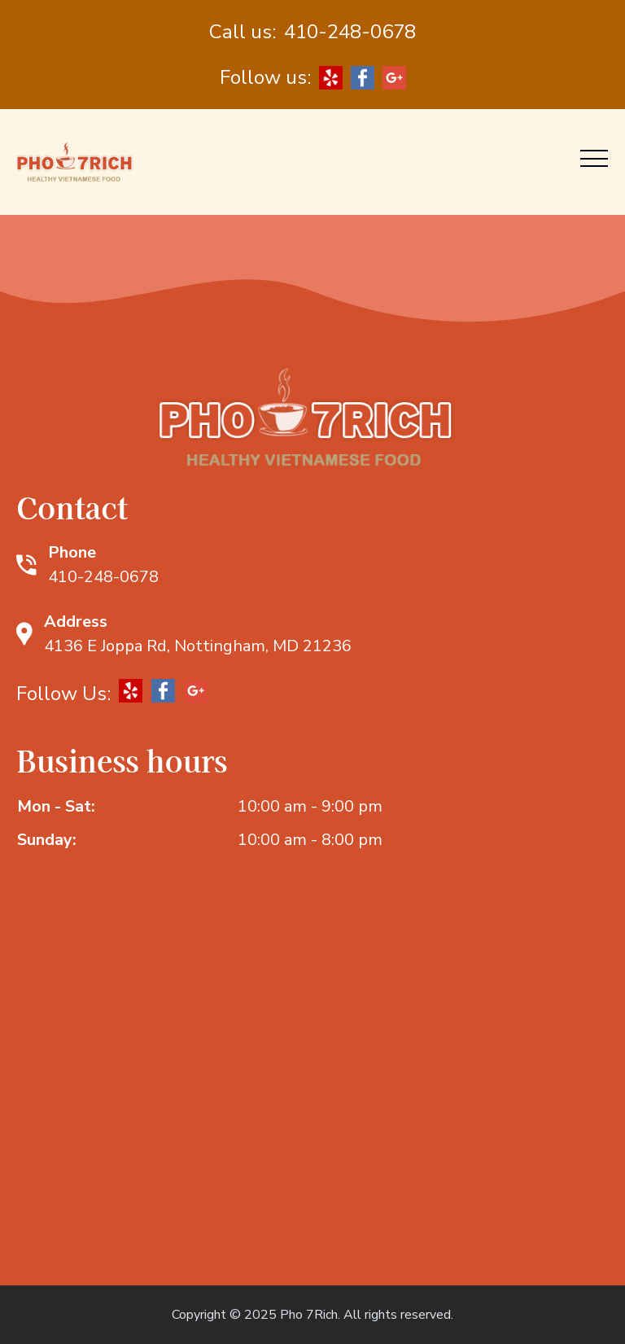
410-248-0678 (350, 32)
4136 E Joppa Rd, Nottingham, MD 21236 (198, 646)
